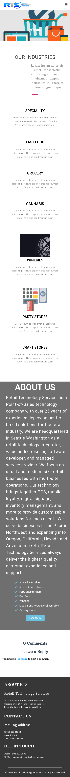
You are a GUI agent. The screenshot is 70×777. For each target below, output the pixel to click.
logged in (22, 658)
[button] (35, 618)
